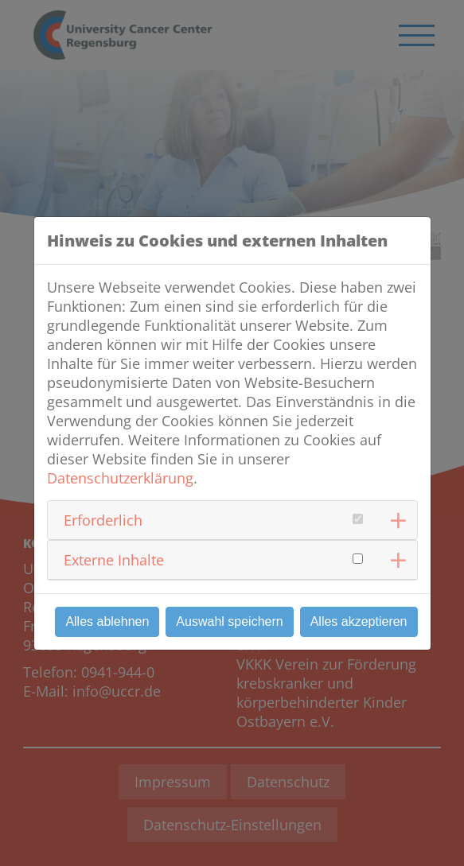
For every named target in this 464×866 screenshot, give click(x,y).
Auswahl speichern (229, 621)
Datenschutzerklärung (120, 477)
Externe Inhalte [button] (114, 559)
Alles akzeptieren (358, 621)
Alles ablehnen (107, 621)
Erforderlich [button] (103, 520)
